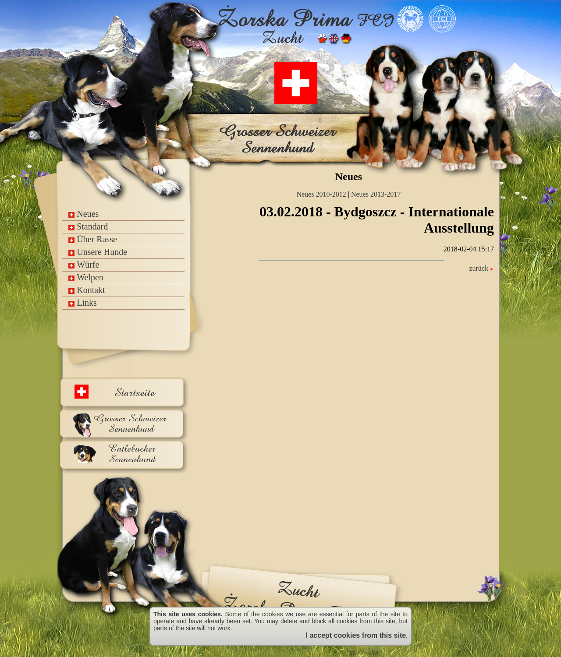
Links (82, 302)
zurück (481, 268)
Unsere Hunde (97, 252)
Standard (88, 226)
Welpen (85, 277)
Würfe (83, 264)
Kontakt (86, 290)
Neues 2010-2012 (321, 194)
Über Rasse (92, 239)
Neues (83, 214)
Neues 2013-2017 (376, 194)
